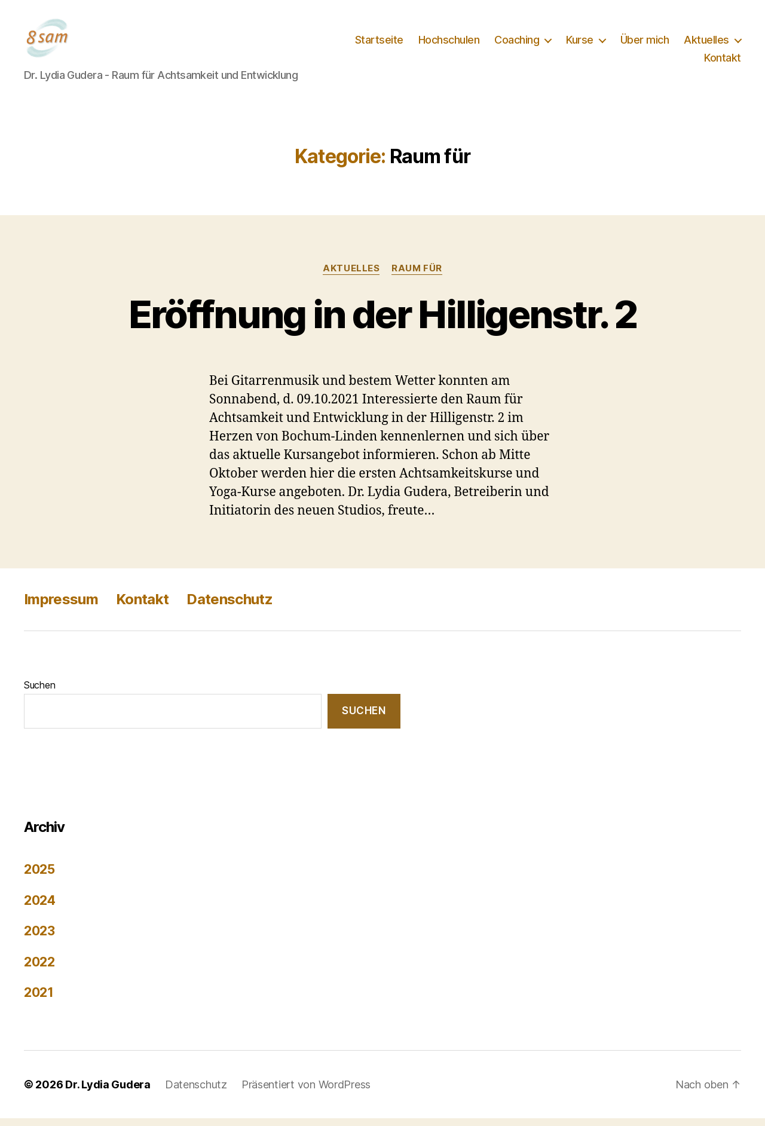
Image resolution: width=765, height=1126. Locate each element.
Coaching (516, 44)
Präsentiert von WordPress (306, 1092)
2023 (39, 939)
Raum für (416, 276)
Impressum (61, 607)
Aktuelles (706, 44)
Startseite (379, 44)
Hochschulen (449, 44)
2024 (40, 908)
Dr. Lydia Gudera (108, 1092)
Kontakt (722, 62)
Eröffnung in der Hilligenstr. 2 (382, 322)
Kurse (579, 44)
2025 (39, 877)
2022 (39, 969)
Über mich (644, 44)
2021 (39, 1000)
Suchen (39, 693)
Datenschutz (229, 607)
